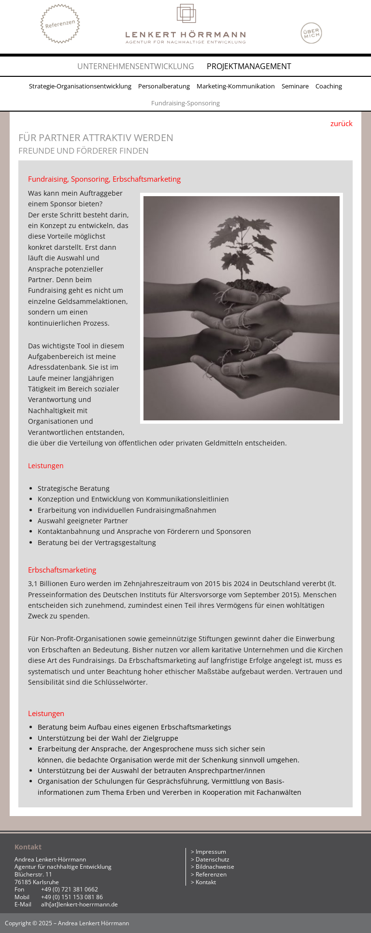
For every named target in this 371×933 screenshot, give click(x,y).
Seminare (295, 86)
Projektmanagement (249, 66)
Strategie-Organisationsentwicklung (80, 86)
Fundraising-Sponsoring (185, 103)
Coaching (328, 86)
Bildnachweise (215, 866)
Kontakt (206, 882)
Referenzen (211, 874)
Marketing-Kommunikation (236, 86)
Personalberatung (164, 86)
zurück (341, 123)
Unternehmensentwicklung (135, 66)
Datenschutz (212, 859)
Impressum (211, 851)
